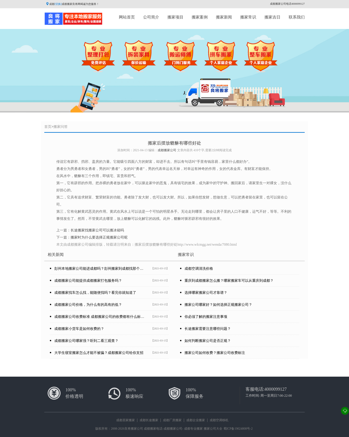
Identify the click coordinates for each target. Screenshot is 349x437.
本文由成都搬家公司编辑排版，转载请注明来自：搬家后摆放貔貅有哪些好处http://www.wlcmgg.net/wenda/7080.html (146, 244)
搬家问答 (60, 127)
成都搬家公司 (167, 150)
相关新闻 (56, 254)
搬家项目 (175, 17)
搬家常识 (248, 17)
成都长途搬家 (149, 420)
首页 (47, 127)
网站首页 (127, 17)
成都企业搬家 (195, 420)
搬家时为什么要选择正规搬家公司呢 (99, 237)
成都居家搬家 (125, 420)
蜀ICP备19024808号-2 (238, 428)
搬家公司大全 (213, 428)
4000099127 (275, 389)
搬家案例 (200, 17)
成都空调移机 (219, 420)
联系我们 (297, 17)
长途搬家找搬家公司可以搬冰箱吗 (97, 230)
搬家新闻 (224, 17)
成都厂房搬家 (172, 420)
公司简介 (151, 17)
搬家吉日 (272, 17)
